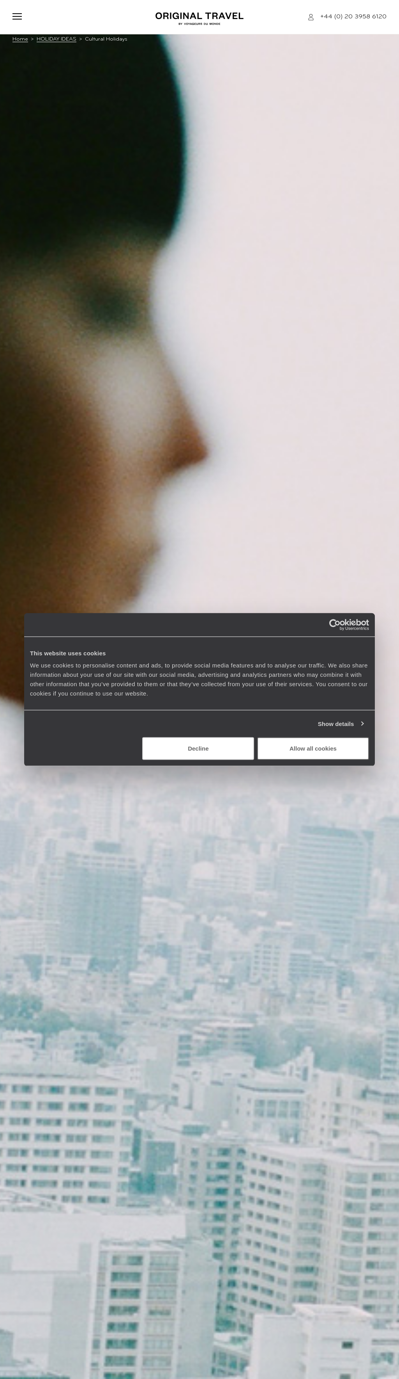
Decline (198, 748)
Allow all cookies (313, 748)
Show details (336, 723)
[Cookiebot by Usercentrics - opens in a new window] (335, 624)
